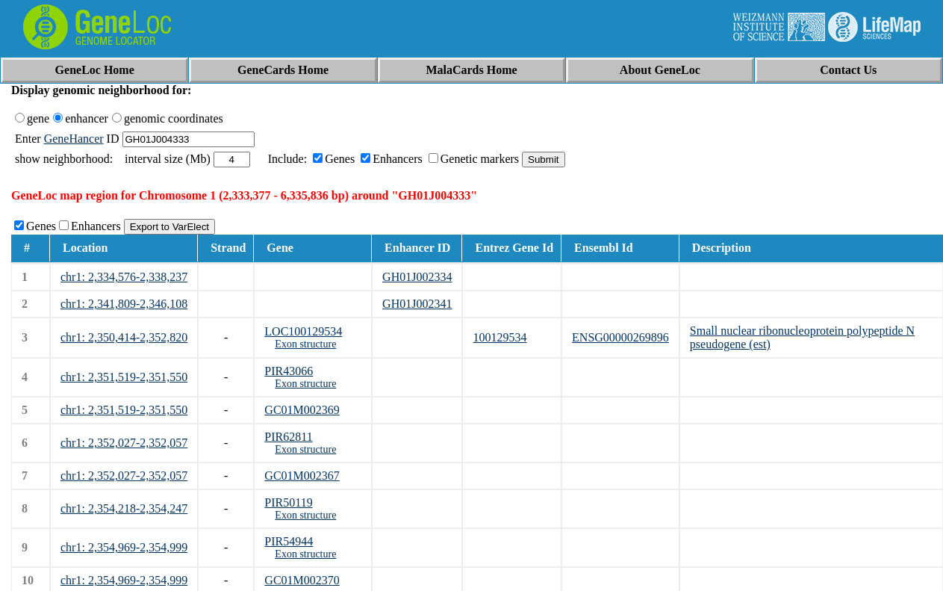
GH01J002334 (417, 276)
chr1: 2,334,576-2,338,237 (123, 276)
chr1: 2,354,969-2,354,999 (123, 547)
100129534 (499, 337)
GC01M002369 (301, 409)
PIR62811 (288, 436)
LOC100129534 (303, 331)
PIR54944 (288, 541)
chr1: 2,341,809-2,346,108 (123, 303)
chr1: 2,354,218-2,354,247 (123, 508)
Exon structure (305, 344)
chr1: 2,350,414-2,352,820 (123, 337)
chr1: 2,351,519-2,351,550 (123, 377)
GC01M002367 (301, 475)
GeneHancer (74, 138)
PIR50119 (288, 502)
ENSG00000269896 (620, 337)
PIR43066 (288, 371)
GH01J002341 (417, 303)
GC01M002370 (301, 580)
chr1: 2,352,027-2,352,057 (123, 442)
